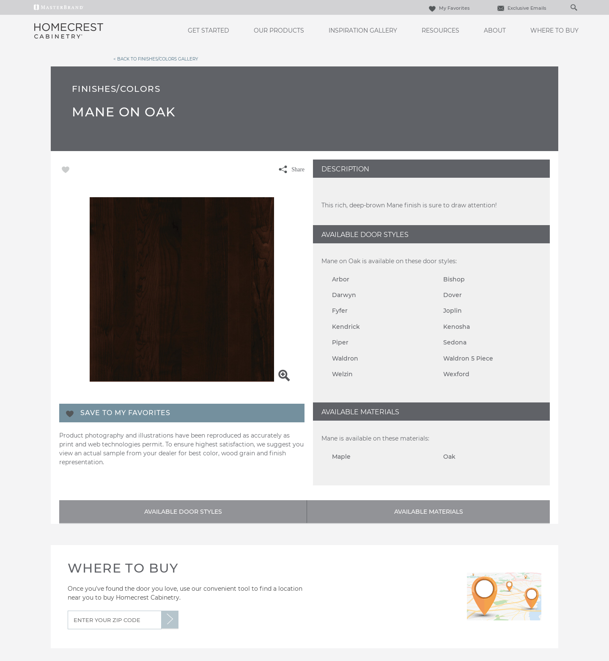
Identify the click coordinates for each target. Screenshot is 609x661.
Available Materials (428, 511)
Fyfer (340, 310)
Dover (452, 295)
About (495, 30)
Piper (340, 342)
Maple (341, 456)
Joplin (452, 310)
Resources (440, 30)
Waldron (345, 358)
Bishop (454, 279)
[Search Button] (573, 7)
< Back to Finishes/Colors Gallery (155, 58)
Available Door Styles (183, 511)
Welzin (342, 374)
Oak (449, 456)
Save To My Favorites (125, 413)
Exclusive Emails (520, 8)
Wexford (456, 374)
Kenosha (456, 326)
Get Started (208, 30)
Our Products (279, 30)
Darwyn (344, 295)
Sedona (454, 342)
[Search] (565, 7)
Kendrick (346, 326)
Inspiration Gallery (363, 30)
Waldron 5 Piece (468, 358)
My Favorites (448, 8)
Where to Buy (554, 30)
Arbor (340, 279)
